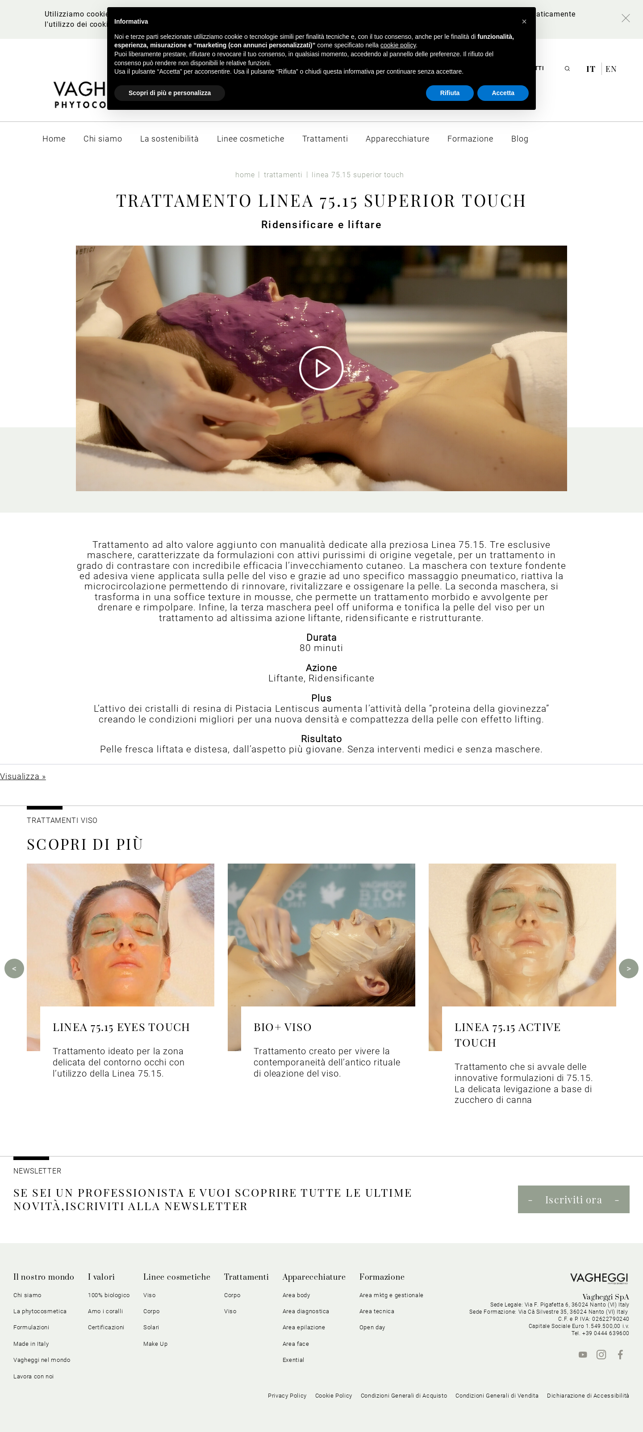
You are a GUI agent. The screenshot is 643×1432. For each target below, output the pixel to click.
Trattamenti (246, 1277)
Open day (372, 1327)
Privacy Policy (287, 1395)
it (592, 68)
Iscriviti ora (573, 1199)
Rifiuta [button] (450, 92)
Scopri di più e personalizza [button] (170, 92)
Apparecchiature (314, 1277)
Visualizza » (23, 776)
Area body (296, 1295)
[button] (524, 21)
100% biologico (109, 1295)
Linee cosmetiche (177, 1277)
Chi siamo (27, 1295)
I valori (101, 1277)
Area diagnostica (306, 1311)
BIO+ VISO (283, 1026)
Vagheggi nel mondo (42, 1360)
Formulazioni (31, 1327)
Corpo (151, 1311)
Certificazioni (106, 1327)
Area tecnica (377, 1311)
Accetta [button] (503, 92)
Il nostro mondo (44, 1277)
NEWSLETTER (37, 1171)
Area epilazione (304, 1327)
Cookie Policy (333, 1395)
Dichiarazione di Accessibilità (588, 1395)
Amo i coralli (105, 1311)
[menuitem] (54, 138)
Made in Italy (31, 1343)
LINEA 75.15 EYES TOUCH (121, 1026)
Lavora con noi (33, 1376)
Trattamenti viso (62, 820)
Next (629, 968)
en (611, 68)
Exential (294, 1360)
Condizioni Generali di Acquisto (404, 1395)
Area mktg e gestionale (391, 1295)
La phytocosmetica (40, 1311)
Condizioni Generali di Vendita (497, 1395)
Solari (151, 1327)
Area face (296, 1343)
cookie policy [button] (398, 45)
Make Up (155, 1343)
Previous (14, 968)
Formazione (382, 1277)
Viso (149, 1295)
